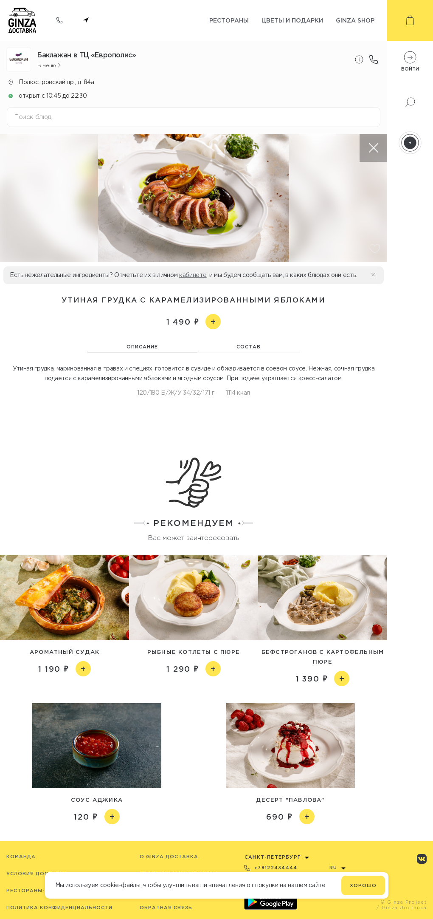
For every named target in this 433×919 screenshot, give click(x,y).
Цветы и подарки (292, 20)
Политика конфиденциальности (59, 907)
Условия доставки (37, 873)
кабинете (192, 274)
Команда (21, 856)
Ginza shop (355, 20)
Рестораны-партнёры (41, 890)
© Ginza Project (403, 902)
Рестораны (229, 20)
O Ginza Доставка (169, 856)
